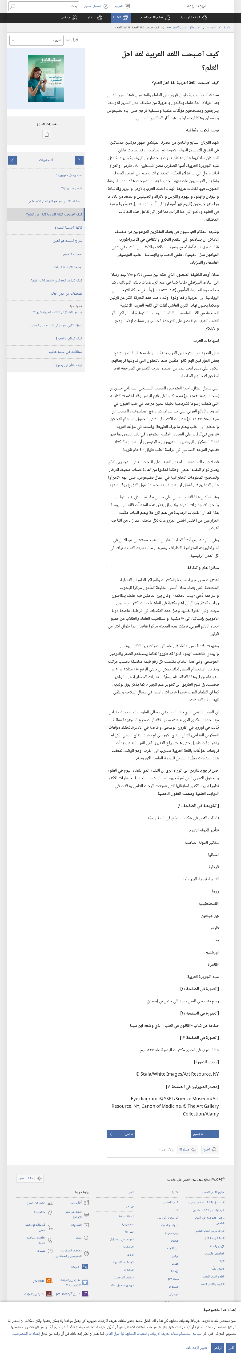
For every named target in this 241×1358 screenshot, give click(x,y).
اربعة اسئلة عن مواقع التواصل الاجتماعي (55, 201)
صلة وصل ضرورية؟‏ (69, 175)
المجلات (211, 27)
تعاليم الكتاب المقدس (213, 1192)
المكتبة (227, 27)
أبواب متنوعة (172, 1233)
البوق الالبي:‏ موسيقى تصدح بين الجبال (56, 325)
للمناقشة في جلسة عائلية (65, 352)
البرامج (175, 1256)
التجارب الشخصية (124, 1277)
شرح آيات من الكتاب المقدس (209, 1210)
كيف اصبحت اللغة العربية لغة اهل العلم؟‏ (54, 215)
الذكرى (130, 1255)
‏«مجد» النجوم (72, 254)
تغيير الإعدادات (196, 1348)
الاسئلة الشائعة (126, 1216)
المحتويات (46, 160)
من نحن (129, 1206)
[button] (154, 18)
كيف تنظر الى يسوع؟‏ (68, 365)
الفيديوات (174, 1286)
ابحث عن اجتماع (40, 1203)
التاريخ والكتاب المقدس (212, 1284)
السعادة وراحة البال (214, 1238)
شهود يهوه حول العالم (122, 1285)
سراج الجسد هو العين (67, 241)
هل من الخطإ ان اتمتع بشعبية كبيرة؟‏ (45, 309)
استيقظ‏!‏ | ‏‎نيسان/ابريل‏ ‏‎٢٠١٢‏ (183, 27)
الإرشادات (174, 1271)
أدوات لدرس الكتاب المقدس (209, 1231)
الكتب (176, 1210)
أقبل (231, 1348)
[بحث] (48, 6)
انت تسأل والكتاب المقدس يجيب (206, 1202)
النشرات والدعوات (169, 1225)
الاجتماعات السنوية (123, 1262)
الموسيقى (174, 1294)
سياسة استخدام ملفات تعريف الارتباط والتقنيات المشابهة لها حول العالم (153, 1334)
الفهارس (175, 1263)
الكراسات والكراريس (168, 1217)
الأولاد (221, 1261)
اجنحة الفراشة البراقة (68, 267)
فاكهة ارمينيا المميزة (68, 228)
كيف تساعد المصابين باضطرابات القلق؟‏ (56, 280)
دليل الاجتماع (172, 1248)
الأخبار (130, 1192)
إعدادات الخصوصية (26, 1334)
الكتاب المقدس (171, 1202)
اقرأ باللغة (71, 40)
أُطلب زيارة (128, 1224)
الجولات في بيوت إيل (122, 1239)
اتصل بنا (129, 1232)
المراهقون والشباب (214, 1253)
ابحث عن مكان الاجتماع (77, 1214)
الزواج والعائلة (217, 1246)
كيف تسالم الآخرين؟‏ (69, 338)
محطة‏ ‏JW (173, 1279)
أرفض (217, 1348)
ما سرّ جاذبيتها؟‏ (71, 188)
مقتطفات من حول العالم (66, 294)
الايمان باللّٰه (218, 1269)
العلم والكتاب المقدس (213, 1276)
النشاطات (129, 1270)
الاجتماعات (128, 1247)
